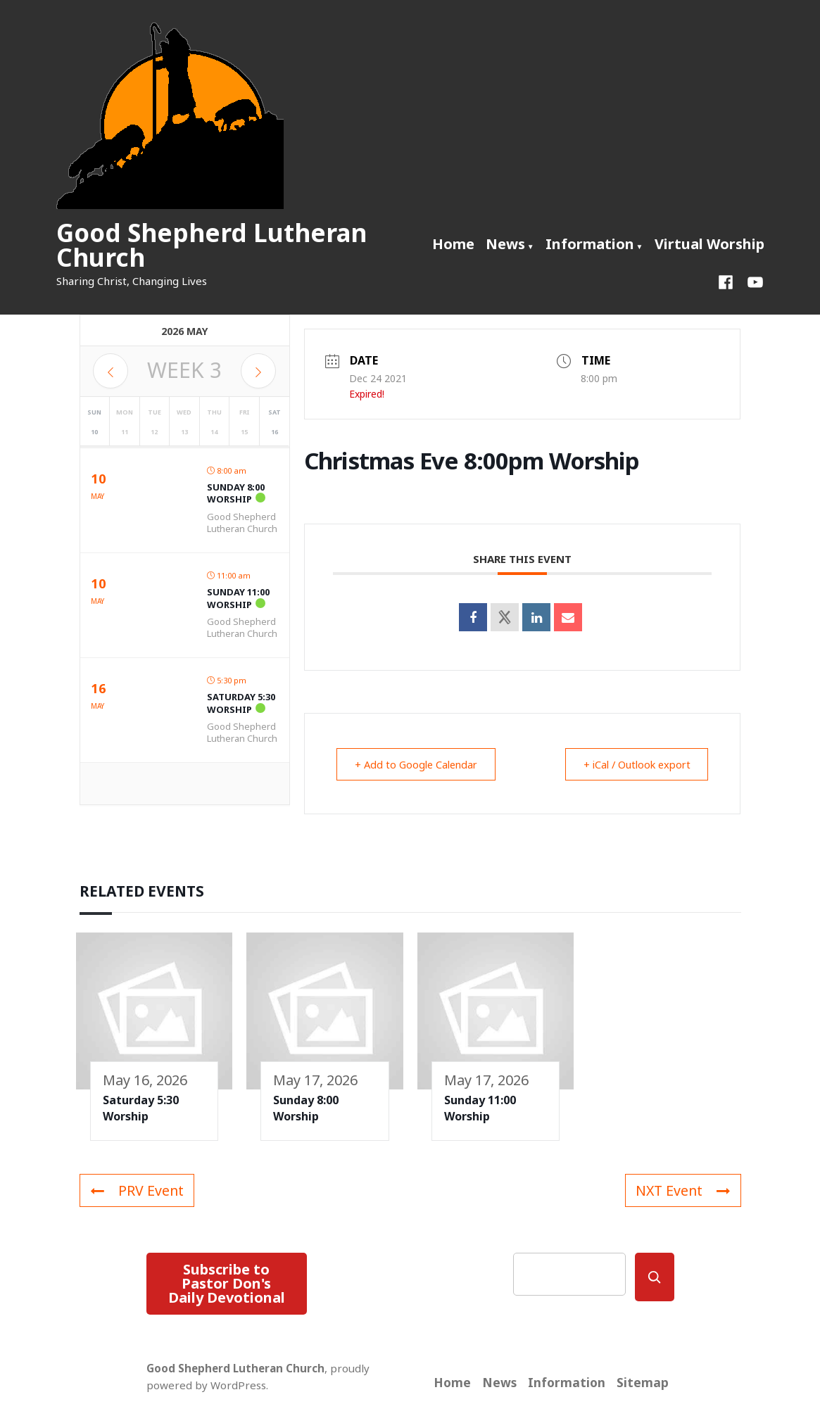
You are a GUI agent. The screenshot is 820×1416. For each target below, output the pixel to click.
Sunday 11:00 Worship (238, 598)
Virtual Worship (709, 243)
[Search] (654, 1277)
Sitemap (643, 1382)
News (505, 243)
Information (589, 243)
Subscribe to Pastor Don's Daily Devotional (226, 1283)
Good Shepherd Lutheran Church (211, 245)
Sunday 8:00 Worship (236, 493)
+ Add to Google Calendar (421, 764)
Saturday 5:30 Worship (241, 703)
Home (453, 243)
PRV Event (137, 1190)
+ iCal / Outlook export (631, 764)
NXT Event (682, 1190)
